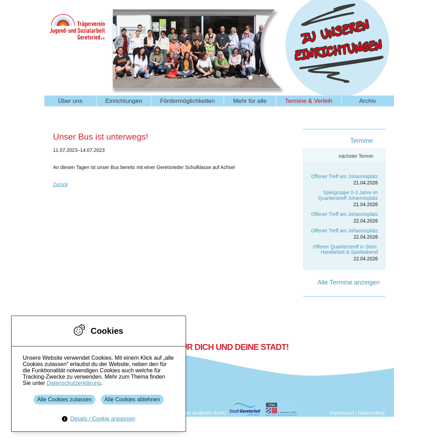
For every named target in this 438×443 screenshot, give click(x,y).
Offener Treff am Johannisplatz (344, 176)
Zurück (60, 184)
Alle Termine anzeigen (348, 282)
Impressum (342, 413)
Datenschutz (371, 413)
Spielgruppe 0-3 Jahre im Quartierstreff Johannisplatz (348, 195)
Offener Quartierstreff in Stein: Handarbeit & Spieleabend (345, 249)
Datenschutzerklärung (73, 383)
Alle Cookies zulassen (64, 399)
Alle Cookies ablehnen (132, 399)
